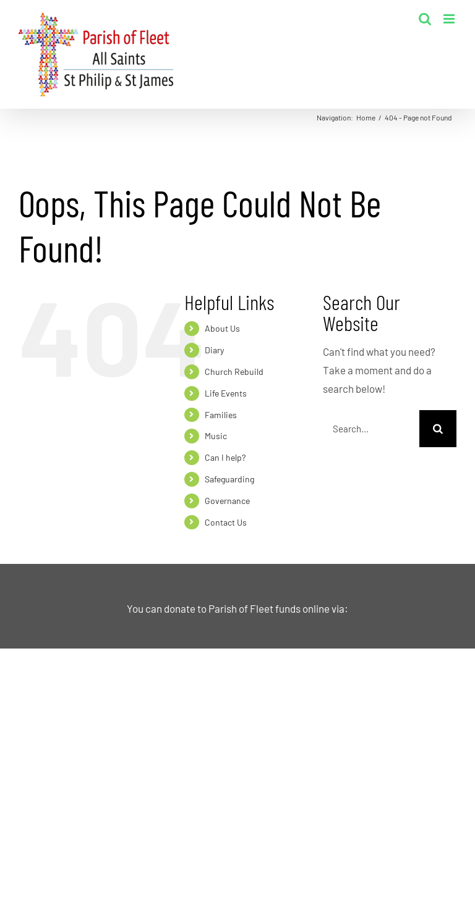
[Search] (437, 428)
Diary (214, 350)
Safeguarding (229, 479)
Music (216, 435)
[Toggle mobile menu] (449, 18)
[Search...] (371, 428)
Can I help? (225, 457)
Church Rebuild (234, 371)
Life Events (226, 393)
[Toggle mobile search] (425, 18)
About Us (222, 328)
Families (221, 415)
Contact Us (226, 522)
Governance (227, 500)
